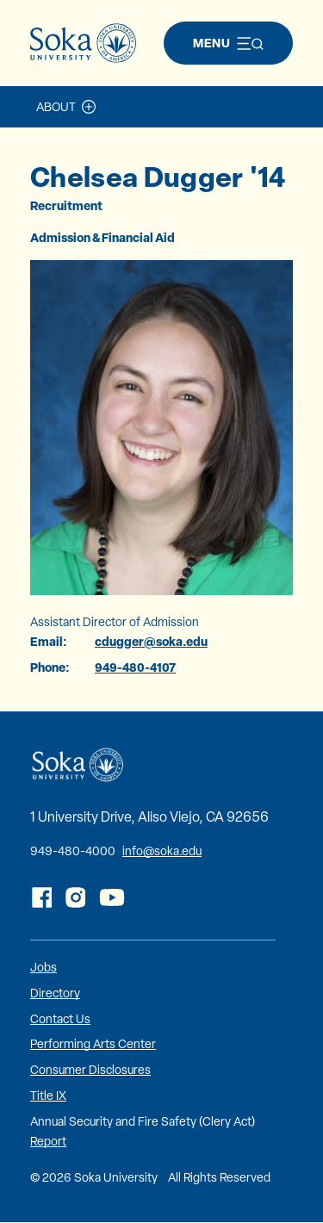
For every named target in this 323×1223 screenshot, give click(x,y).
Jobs (43, 967)
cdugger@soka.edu (151, 641)
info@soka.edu (162, 851)
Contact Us (60, 1019)
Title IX (48, 1095)
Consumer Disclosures (90, 1069)
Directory (55, 993)
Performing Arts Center (93, 1044)
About (56, 107)
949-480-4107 (135, 667)
